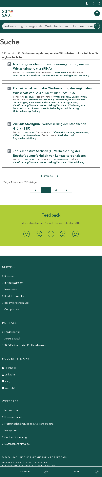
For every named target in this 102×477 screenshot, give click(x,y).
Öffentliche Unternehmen (27, 135)
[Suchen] (51, 26)
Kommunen (82, 132)
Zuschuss (29, 96)
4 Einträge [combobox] (51, 176)
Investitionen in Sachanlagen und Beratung (65, 75)
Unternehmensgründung (26, 111)
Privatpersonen (61, 96)
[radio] (26, 234)
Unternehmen (60, 72)
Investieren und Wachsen (26, 75)
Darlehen (30, 72)
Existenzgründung (68, 102)
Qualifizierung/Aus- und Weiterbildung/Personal (39, 105)
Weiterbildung (76, 162)
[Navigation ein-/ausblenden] (97, 13)
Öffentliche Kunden (63, 132)
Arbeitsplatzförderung (41, 99)
